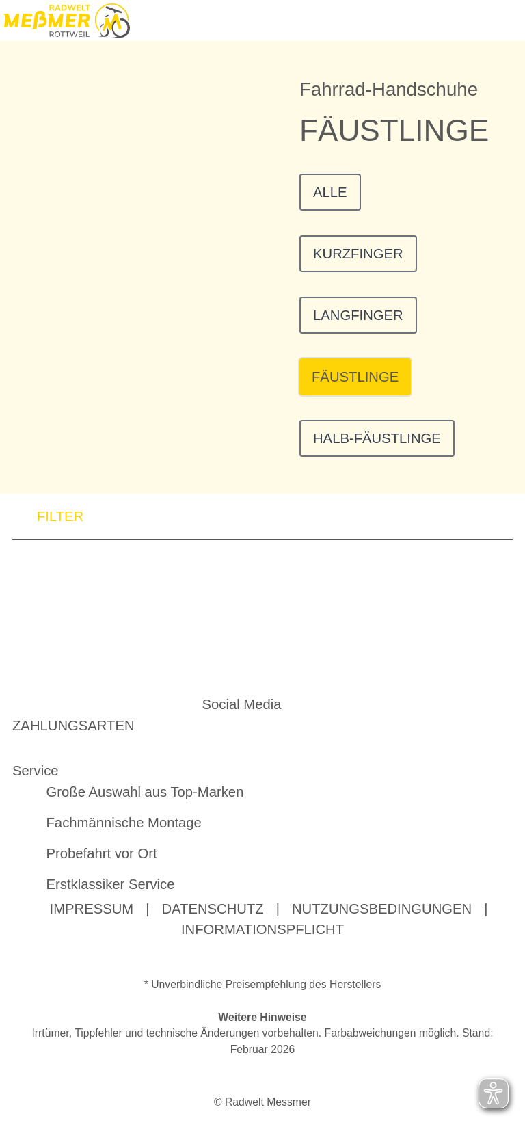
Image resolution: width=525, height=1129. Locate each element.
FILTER (47, 518)
